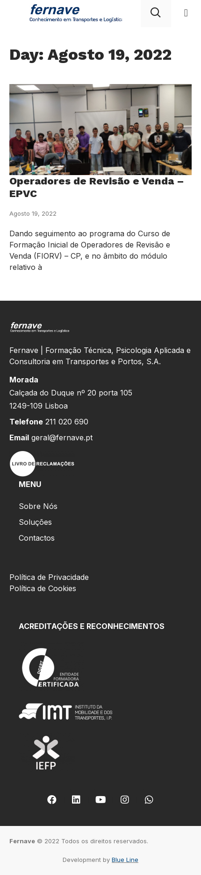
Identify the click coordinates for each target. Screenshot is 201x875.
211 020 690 (66, 421)
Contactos (37, 538)
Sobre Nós (38, 506)
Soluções (35, 522)
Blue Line (125, 859)
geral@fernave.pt (62, 437)
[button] (185, 13)
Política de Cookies (42, 588)
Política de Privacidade (49, 577)
